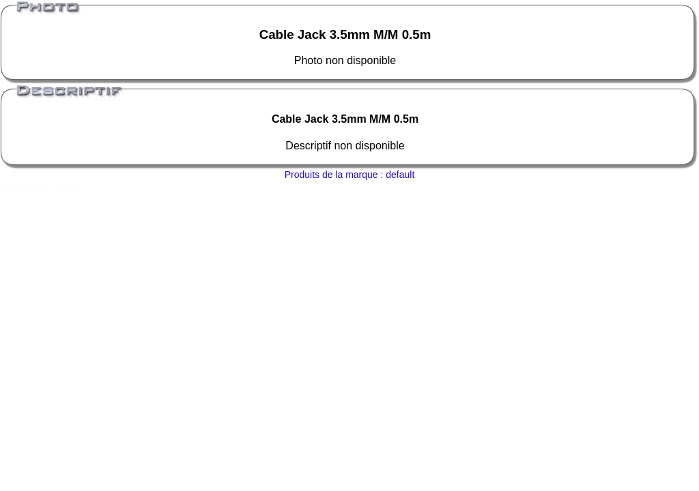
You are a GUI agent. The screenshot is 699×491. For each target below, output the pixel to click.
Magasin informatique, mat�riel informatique (54, 184)
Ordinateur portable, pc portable (38, 191)
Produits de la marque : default (350, 174)
